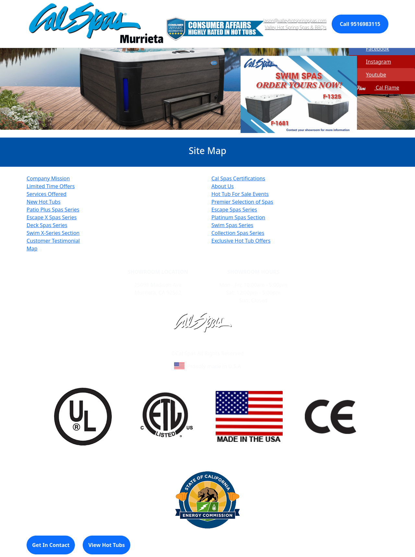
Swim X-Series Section (53, 232)
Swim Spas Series (232, 225)
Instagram (370, 61)
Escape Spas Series (234, 209)
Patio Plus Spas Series (53, 209)
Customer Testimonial (53, 240)
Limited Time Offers (51, 186)
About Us (222, 186)
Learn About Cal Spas (195, 345)
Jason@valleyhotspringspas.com (294, 21)
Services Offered (46, 194)
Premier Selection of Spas (242, 201)
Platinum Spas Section (238, 217)
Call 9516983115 (360, 24)
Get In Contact (50, 545)
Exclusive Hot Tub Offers (240, 240)
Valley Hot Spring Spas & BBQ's (295, 27)
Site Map (235, 345)
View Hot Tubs (106, 545)
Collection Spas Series (237, 232)
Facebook (369, 48)
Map (32, 248)
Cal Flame (374, 87)
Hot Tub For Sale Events (240, 194)
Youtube (368, 74)
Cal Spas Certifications (238, 178)
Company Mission (48, 178)
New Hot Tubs (44, 201)
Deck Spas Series (47, 225)
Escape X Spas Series (52, 217)
